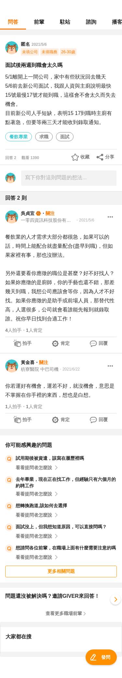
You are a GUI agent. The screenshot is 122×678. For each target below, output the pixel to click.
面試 (64, 136)
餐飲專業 (18, 136)
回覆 (103, 343)
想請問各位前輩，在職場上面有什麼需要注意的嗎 (66, 547)
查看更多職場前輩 (64, 613)
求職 (43, 136)
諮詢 (91, 22)
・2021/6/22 (69, 369)
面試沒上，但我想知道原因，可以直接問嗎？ (61, 526)
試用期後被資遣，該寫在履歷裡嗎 (50, 458)
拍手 (27, 343)
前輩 (39, 22)
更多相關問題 (61, 571)
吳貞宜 (27, 213)
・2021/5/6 (84, 220)
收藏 (84, 156)
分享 (109, 156)
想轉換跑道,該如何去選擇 (41, 505)
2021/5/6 (39, 44)
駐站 (65, 22)
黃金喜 (27, 362)
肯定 (65, 343)
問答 (13, 22)
